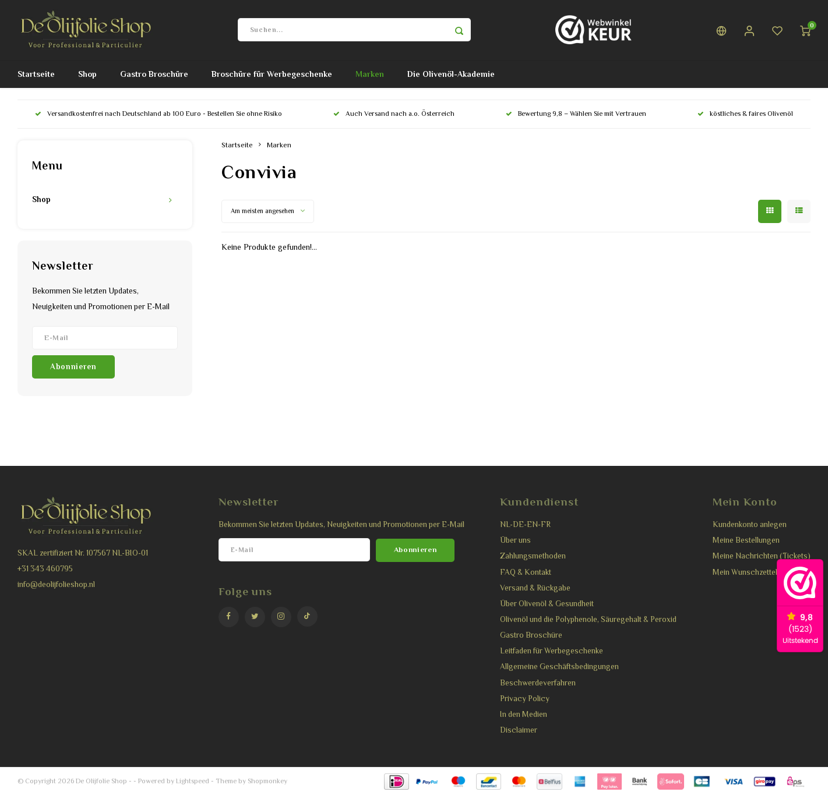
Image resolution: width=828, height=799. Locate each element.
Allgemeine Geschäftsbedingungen (559, 671)
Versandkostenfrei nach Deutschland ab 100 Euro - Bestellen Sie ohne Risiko (158, 118)
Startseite (36, 78)
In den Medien (523, 718)
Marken (369, 78)
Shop (87, 78)
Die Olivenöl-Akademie (451, 78)
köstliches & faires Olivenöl (745, 118)
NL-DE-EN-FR (525, 528)
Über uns (515, 544)
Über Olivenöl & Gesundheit (547, 607)
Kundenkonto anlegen (750, 528)
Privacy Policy (524, 702)
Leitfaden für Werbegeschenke (551, 655)
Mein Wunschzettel (745, 576)
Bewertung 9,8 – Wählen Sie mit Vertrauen (576, 118)
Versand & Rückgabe (535, 592)
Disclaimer (518, 734)
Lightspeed (192, 785)
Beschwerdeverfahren (538, 687)
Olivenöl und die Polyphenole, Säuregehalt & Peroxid (588, 623)
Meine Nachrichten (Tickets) (762, 560)
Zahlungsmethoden (533, 560)
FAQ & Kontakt (525, 576)
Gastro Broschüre (154, 78)
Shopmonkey (267, 785)
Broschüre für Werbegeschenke (272, 78)
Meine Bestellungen (746, 544)
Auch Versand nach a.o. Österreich (393, 118)
